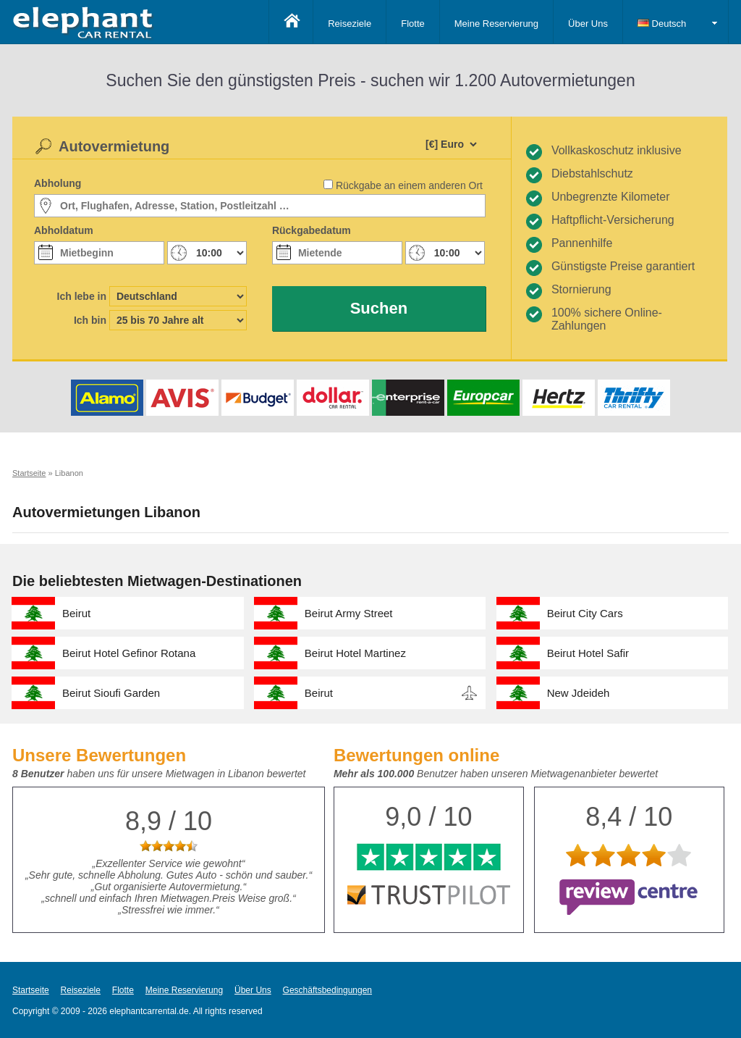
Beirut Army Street (349, 613)
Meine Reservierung (496, 23)
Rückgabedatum (311, 230)
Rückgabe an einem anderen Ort (409, 185)
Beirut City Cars (585, 613)
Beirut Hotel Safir (588, 653)
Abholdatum (63, 230)
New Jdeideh (578, 693)
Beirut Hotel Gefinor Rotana (128, 653)
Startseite (30, 990)
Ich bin (90, 320)
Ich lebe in (81, 296)
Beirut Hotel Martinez (355, 653)
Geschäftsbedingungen (327, 990)
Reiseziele (349, 23)
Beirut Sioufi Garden (111, 693)
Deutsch (662, 23)
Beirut (76, 613)
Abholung (57, 183)
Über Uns (588, 23)
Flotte (413, 23)
